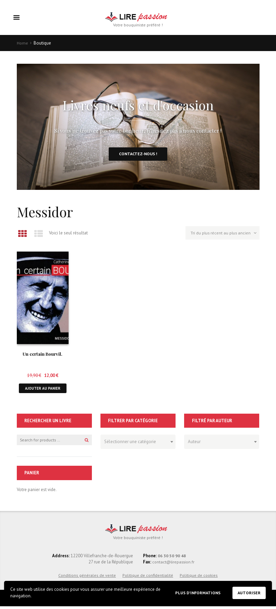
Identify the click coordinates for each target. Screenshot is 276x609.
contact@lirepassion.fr (173, 565)
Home (22, 43)
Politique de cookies (199, 578)
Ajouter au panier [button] (43, 390)
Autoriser (248, 593)
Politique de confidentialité (147, 578)
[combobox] (138, 444)
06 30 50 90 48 (172, 558)
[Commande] (221, 235)
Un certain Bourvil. (43, 356)
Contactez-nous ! (138, 155)
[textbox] (136, 443)
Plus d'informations (195, 592)
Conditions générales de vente (87, 578)
